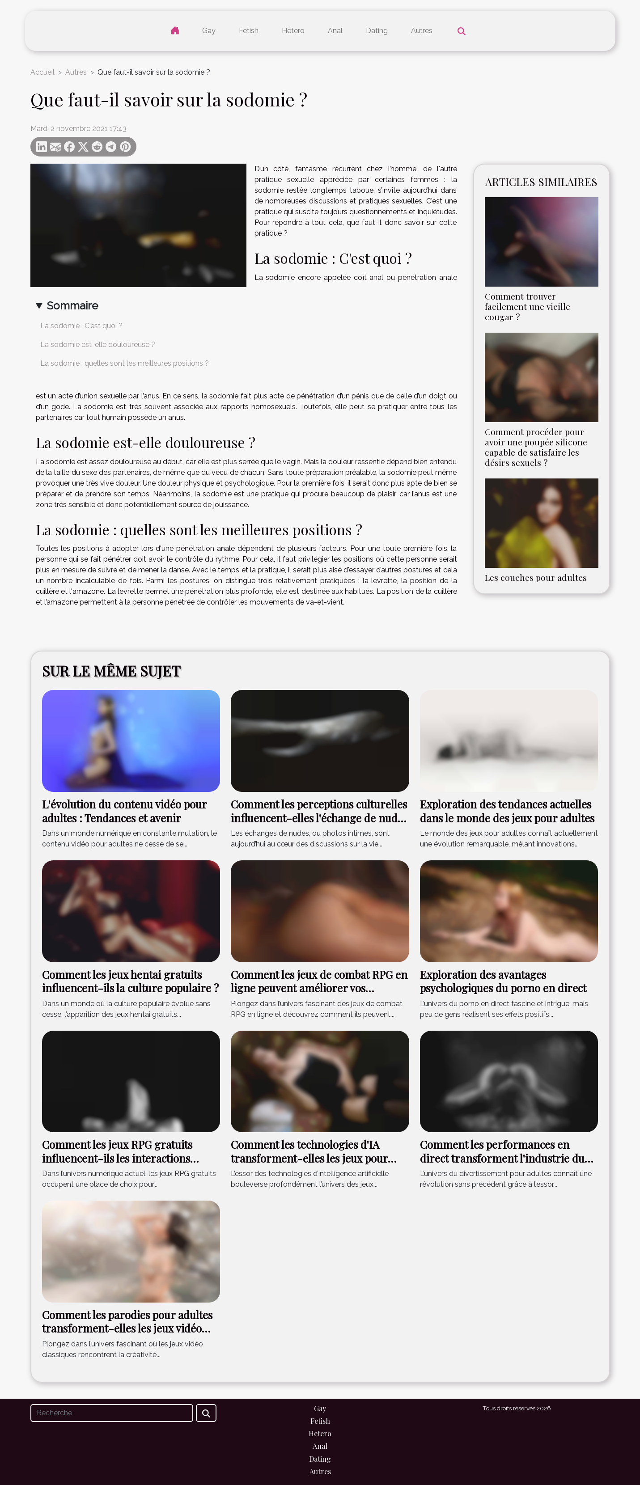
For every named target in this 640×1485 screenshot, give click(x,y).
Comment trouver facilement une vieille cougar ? (527, 306)
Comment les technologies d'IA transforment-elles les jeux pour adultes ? (309, 1158)
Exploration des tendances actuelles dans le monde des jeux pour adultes (507, 811)
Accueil (42, 72)
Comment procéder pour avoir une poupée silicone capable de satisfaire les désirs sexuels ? (536, 447)
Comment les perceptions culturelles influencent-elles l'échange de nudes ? (319, 817)
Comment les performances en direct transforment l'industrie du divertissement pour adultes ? (502, 1158)
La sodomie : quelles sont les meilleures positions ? (124, 363)
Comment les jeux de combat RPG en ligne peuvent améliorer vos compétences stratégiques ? (319, 988)
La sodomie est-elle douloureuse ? (97, 344)
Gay (209, 30)
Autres (421, 30)
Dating (377, 30)
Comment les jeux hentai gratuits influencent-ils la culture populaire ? (130, 981)
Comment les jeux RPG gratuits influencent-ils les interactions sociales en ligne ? (117, 1158)
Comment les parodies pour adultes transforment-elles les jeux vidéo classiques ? (127, 1328)
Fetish (249, 30)
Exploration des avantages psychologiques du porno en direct (503, 981)
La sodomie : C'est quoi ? (81, 326)
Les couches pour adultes (536, 577)
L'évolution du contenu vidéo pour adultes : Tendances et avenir (124, 811)
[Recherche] (111, 1413)
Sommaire (72, 305)
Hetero (293, 30)
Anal (335, 30)
